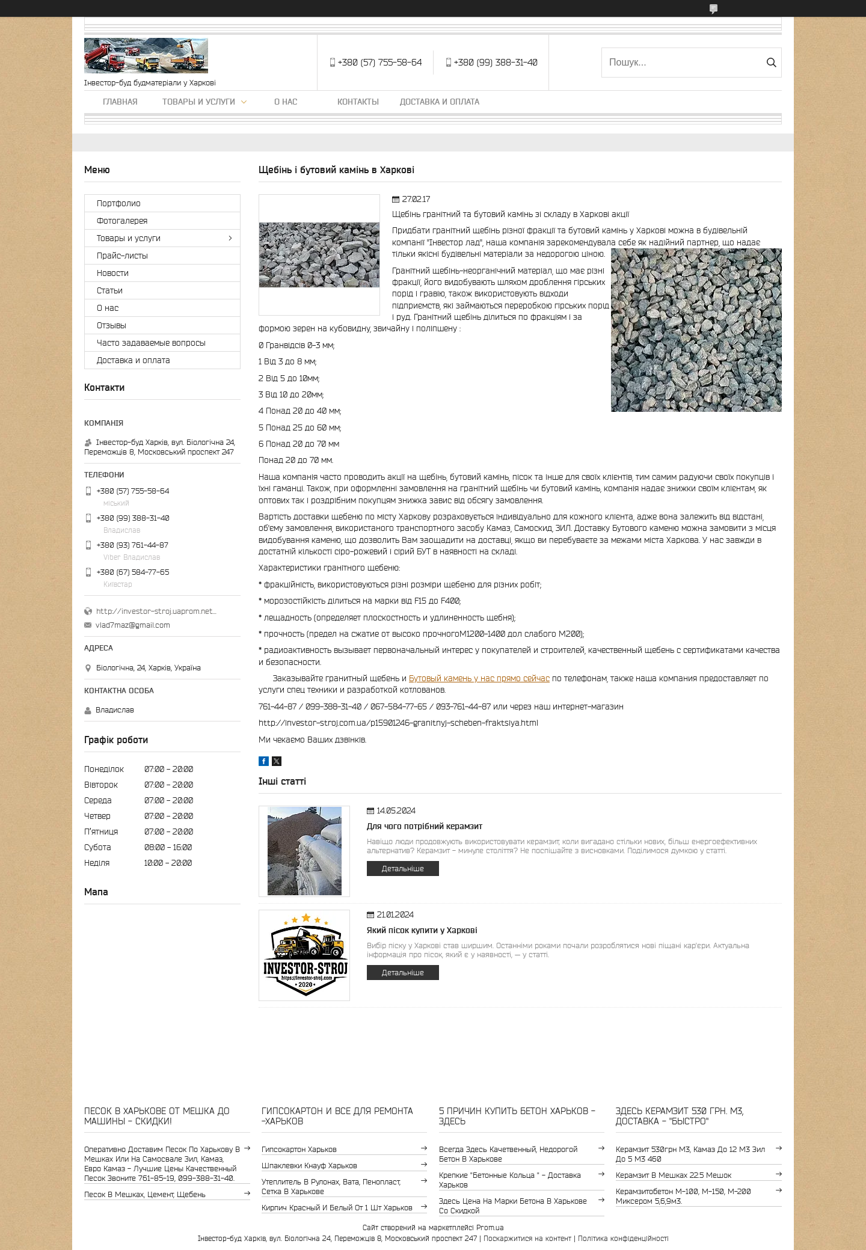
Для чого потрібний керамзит (424, 826)
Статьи (110, 290)
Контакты (358, 101)
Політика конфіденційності (623, 1238)
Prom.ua (490, 1227)
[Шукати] (771, 62)
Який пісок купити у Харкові (422, 930)
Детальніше (403, 868)
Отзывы (111, 325)
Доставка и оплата (439, 101)
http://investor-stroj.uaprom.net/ (156, 611)
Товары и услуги (198, 101)
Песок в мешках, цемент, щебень (145, 1194)
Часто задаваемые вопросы (151, 343)
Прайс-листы (122, 255)
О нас (285, 101)
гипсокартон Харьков (299, 1149)
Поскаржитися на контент (527, 1238)
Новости (113, 273)
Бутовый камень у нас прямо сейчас (479, 678)
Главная (120, 101)
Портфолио (119, 203)
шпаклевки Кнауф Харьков (309, 1165)
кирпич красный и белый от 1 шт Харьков (337, 1207)
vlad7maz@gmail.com (133, 625)
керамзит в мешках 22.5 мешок (673, 1175)
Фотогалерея (122, 220)
